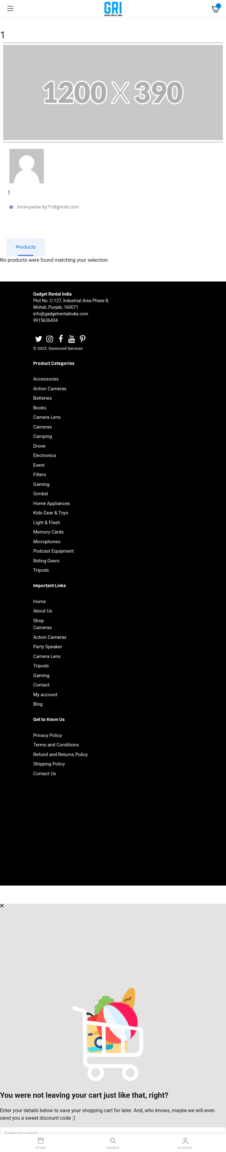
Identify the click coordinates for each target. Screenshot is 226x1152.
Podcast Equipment (53, 551)
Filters (39, 474)
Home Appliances (51, 503)
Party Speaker (47, 647)
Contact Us (44, 773)
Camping (42, 436)
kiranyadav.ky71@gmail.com (43, 206)
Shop (38, 620)
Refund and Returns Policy (60, 754)
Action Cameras (49, 389)
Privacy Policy (47, 735)
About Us (42, 611)
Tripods (41, 570)
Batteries (42, 398)
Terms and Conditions (56, 745)
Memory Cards (48, 532)
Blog (38, 704)
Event (39, 465)
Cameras (42, 427)
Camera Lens (46, 417)
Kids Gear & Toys (50, 513)
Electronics (44, 455)
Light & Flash (46, 522)
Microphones (46, 541)
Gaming (41, 484)
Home (39, 601)
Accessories (46, 379)
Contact (41, 685)
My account (45, 694)
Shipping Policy (49, 764)
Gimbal (40, 494)
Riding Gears (46, 561)
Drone (39, 446)
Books (39, 408)
